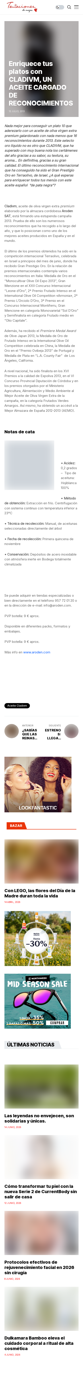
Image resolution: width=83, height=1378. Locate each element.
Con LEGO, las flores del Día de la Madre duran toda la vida (39, 893)
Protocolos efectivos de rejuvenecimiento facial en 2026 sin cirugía (39, 1267)
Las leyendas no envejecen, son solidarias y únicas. (39, 1118)
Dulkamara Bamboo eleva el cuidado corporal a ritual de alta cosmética (38, 1343)
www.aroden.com (36, 652)
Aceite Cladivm (17, 705)
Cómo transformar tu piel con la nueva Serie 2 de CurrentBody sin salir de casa (40, 1191)
